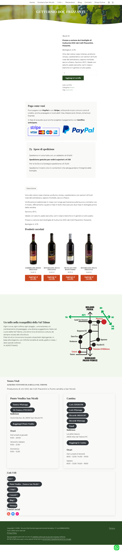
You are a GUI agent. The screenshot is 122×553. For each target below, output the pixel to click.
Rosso (72, 91)
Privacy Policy (12, 541)
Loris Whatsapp (76, 415)
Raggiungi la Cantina (78, 449)
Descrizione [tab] (32, 192)
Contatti (13, 502)
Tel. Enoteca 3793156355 (23, 415)
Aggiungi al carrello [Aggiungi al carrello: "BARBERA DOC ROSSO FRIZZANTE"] (33, 282)
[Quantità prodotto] (79, 76)
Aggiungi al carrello (73, 82)
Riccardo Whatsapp (77, 426)
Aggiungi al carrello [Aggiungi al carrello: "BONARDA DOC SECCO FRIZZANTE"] (52, 282)
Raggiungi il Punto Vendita (24, 429)
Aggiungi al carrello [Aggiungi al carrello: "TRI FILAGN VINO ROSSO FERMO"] (70, 282)
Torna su (112, 536)
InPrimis (62, 545)
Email (71, 432)
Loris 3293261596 (76, 409)
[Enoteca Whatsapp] (116, 547)
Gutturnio (69, 94)
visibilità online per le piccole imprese (45, 545)
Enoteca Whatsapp (21, 409)
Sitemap (13, 514)
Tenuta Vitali (11, 545)
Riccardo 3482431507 (78, 420)
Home (9, 485)
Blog (12, 508)
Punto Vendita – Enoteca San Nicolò (25, 491)
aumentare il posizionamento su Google (56, 547)
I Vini (12, 496)
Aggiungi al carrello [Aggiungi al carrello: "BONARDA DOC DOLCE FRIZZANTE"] (89, 282)
